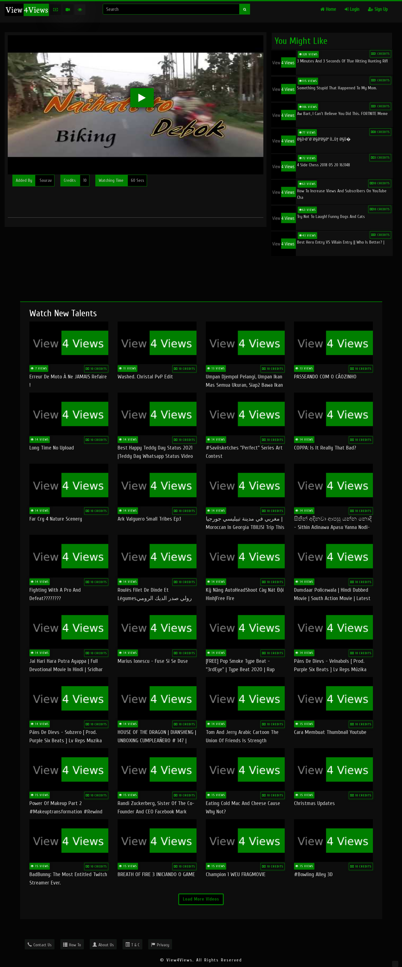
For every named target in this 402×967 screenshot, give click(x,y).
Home (328, 9)
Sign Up (378, 9)
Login (352, 9)
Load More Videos (201, 899)
